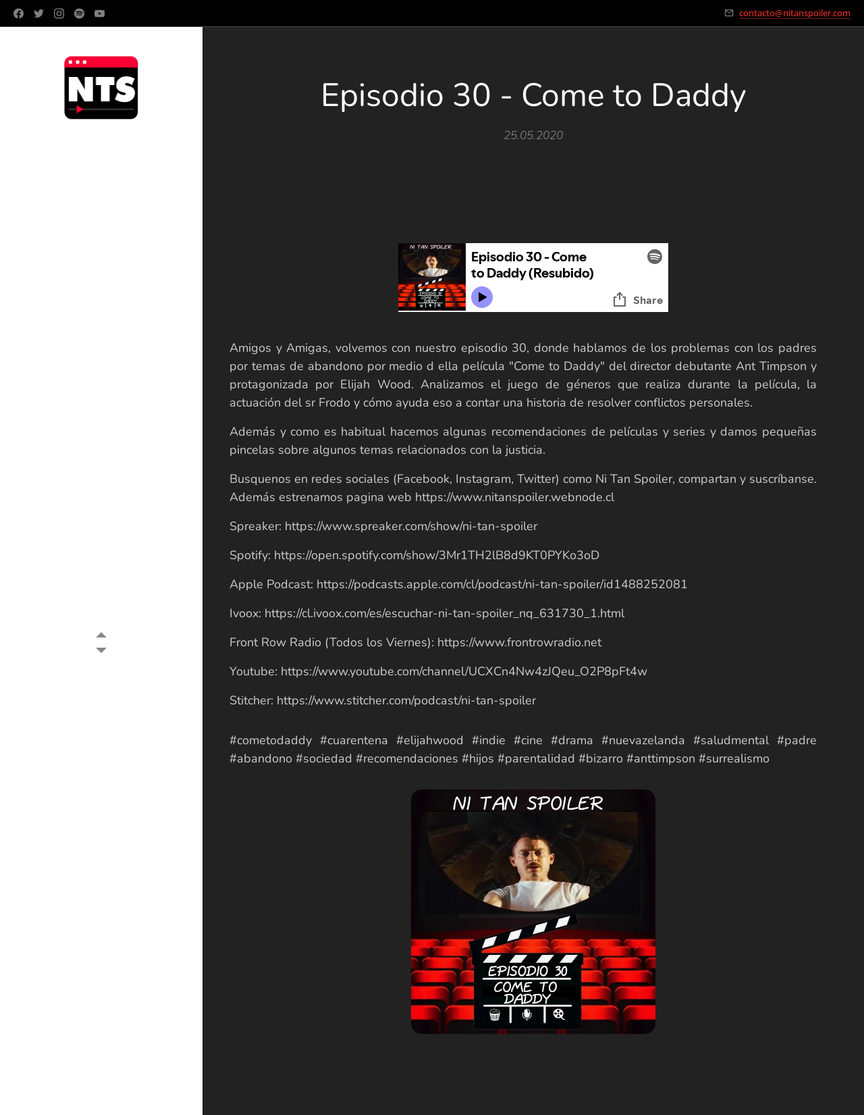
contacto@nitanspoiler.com (794, 13)
